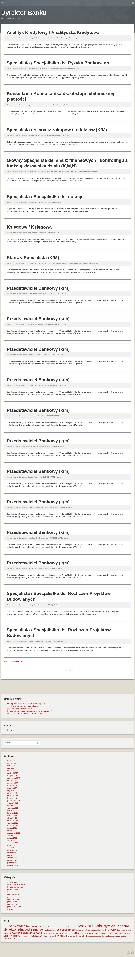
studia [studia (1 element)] (128, 933)
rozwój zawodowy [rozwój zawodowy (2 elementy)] (119, 933)
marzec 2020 (12, 766)
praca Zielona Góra (14, 907)
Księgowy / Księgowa (29, 227)
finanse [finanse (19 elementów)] (37, 929)
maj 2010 (10, 848)
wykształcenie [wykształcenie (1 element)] (52, 936)
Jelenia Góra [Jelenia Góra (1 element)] (51, 930)
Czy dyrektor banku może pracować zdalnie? (23, 706)
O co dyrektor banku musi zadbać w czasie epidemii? (27, 704)
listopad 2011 (12, 830)
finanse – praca (13, 892)
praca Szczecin (13, 899)
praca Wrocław (12, 904)
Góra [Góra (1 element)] (45, 930)
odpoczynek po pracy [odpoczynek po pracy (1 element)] (51, 933)
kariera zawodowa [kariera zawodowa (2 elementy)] (82, 930)
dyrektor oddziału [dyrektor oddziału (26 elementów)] (117, 926)
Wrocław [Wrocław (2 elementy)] (43, 936)
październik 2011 (13, 833)
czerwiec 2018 (12, 808)
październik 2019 (13, 778)
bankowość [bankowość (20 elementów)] (34, 926)
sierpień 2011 (12, 835)
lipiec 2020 (11, 761)
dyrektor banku (12, 882)
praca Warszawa (13, 902)
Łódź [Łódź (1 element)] (14, 938)
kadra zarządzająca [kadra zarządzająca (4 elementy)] (65, 930)
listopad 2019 (12, 776)
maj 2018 (10, 811)
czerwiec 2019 (12, 783)
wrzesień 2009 (12, 865)
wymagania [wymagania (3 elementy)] (62, 936)
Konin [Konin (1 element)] (100, 930)
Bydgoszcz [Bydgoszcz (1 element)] (53, 927)
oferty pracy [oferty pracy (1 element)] (62, 933)
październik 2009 (13, 863)
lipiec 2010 (11, 845)
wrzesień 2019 (12, 781)
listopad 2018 (12, 798)
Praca (9, 730)
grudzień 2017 (12, 820)
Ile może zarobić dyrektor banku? (19, 709)
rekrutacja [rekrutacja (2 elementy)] (103, 933)
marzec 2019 (12, 788)
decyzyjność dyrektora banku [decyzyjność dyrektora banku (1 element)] (66, 927)
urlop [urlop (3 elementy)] (14, 936)
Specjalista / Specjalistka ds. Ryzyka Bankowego (58, 62)
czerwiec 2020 (12, 763)
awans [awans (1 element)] (6, 927)
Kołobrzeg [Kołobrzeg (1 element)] (105, 930)
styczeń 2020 (12, 771)
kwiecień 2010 (12, 850)
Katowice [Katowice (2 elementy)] (94, 930)
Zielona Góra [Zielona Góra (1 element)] (8, 938)
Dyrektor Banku (24, 12)
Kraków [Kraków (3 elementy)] (112, 930)
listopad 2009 (12, 860)
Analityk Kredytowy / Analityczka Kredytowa (53, 32)
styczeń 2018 (12, 818)
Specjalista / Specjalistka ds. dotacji (44, 196)
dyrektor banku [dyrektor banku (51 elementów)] (90, 926)
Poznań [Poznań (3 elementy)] (69, 933)
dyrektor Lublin (12, 889)
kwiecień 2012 (12, 825)
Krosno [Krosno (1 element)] (119, 930)
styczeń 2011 (12, 840)
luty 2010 (10, 855)
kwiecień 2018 (12, 813)
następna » (18, 662)
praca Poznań (12, 897)
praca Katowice (13, 894)
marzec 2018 (12, 816)
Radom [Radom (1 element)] (96, 933)
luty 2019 (10, 791)
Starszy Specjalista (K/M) (33, 257)
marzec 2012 (12, 828)
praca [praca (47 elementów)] (79, 932)
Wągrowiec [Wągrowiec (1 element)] (81, 936)
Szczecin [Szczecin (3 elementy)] (8, 936)
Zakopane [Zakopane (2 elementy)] (90, 936)
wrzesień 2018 (12, 803)
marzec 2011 (12, 838)
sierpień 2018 (12, 806)
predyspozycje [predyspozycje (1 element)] (89, 933)
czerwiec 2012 (12, 823)
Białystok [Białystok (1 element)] (46, 927)
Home (3, 3)
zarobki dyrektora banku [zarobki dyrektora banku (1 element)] (102, 936)
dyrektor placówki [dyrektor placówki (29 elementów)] (18, 929)
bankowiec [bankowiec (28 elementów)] (17, 926)
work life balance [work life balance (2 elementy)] (33, 936)
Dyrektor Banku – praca (16, 884)
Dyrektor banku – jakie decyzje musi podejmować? (26, 713)
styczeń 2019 (12, 793)
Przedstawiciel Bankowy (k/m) (38, 288)
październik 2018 (13, 801)
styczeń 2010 (12, 858)
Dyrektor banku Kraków (16, 887)
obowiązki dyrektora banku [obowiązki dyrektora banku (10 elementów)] (26, 932)
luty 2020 (10, 768)
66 (13, 662)
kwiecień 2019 (12, 786)
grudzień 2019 (12, 773)
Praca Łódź (11, 909)
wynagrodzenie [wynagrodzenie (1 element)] (73, 936)
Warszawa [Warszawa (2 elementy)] (21, 936)
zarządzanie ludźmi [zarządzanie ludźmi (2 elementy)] (118, 936)
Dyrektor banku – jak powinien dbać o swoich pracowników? (29, 711)
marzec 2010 (12, 853)
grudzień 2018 (12, 796)
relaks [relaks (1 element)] (109, 933)
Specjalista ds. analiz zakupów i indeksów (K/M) (57, 129)
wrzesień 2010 (12, 843)
